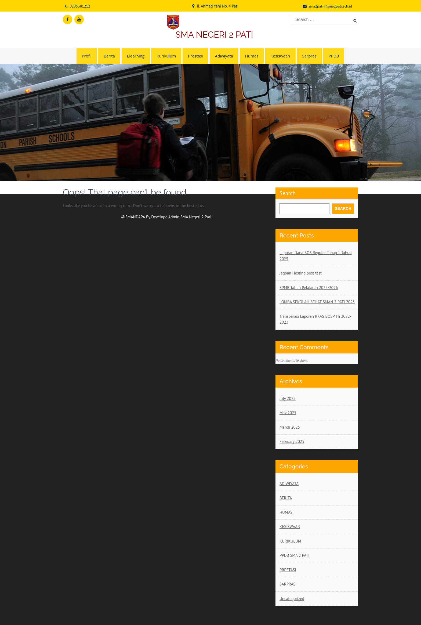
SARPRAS (287, 584)
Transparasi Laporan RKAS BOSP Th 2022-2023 (315, 319)
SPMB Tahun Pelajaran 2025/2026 (309, 287)
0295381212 (80, 6)
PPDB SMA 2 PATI (294, 555)
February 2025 (292, 441)
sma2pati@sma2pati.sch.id (330, 6)
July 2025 (288, 398)
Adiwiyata (224, 56)
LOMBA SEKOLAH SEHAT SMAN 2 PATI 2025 (317, 301)
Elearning (135, 56)
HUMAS (286, 512)
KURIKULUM (290, 541)
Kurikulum (166, 56)
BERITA (286, 497)
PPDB (334, 56)
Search (288, 193)
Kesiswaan (280, 56)
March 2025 (290, 427)
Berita (109, 56)
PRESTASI (288, 569)
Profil (87, 56)
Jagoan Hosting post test (301, 273)
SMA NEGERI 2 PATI (214, 34)
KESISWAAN (290, 526)
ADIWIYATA (289, 483)
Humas (252, 56)
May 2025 (288, 412)
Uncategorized (292, 598)
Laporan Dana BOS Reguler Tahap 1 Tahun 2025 (316, 255)
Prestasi (195, 56)
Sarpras (309, 56)
